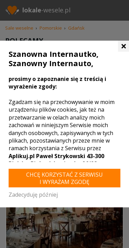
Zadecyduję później (33, 194)
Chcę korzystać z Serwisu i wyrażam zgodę (64, 178)
